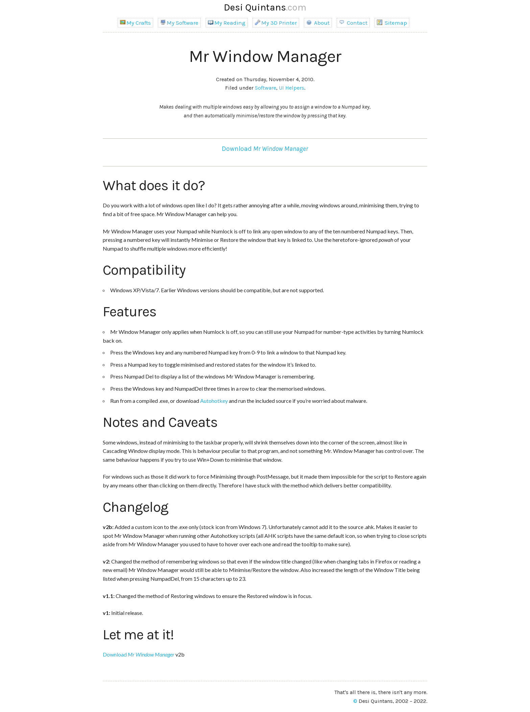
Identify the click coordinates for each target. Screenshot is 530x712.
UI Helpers (291, 88)
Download (265, 149)
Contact (353, 22)
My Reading (226, 22)
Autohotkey (214, 400)
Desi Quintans (265, 7)
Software (265, 88)
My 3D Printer (276, 22)
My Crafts (135, 22)
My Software (179, 22)
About (318, 22)
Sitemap (392, 22)
